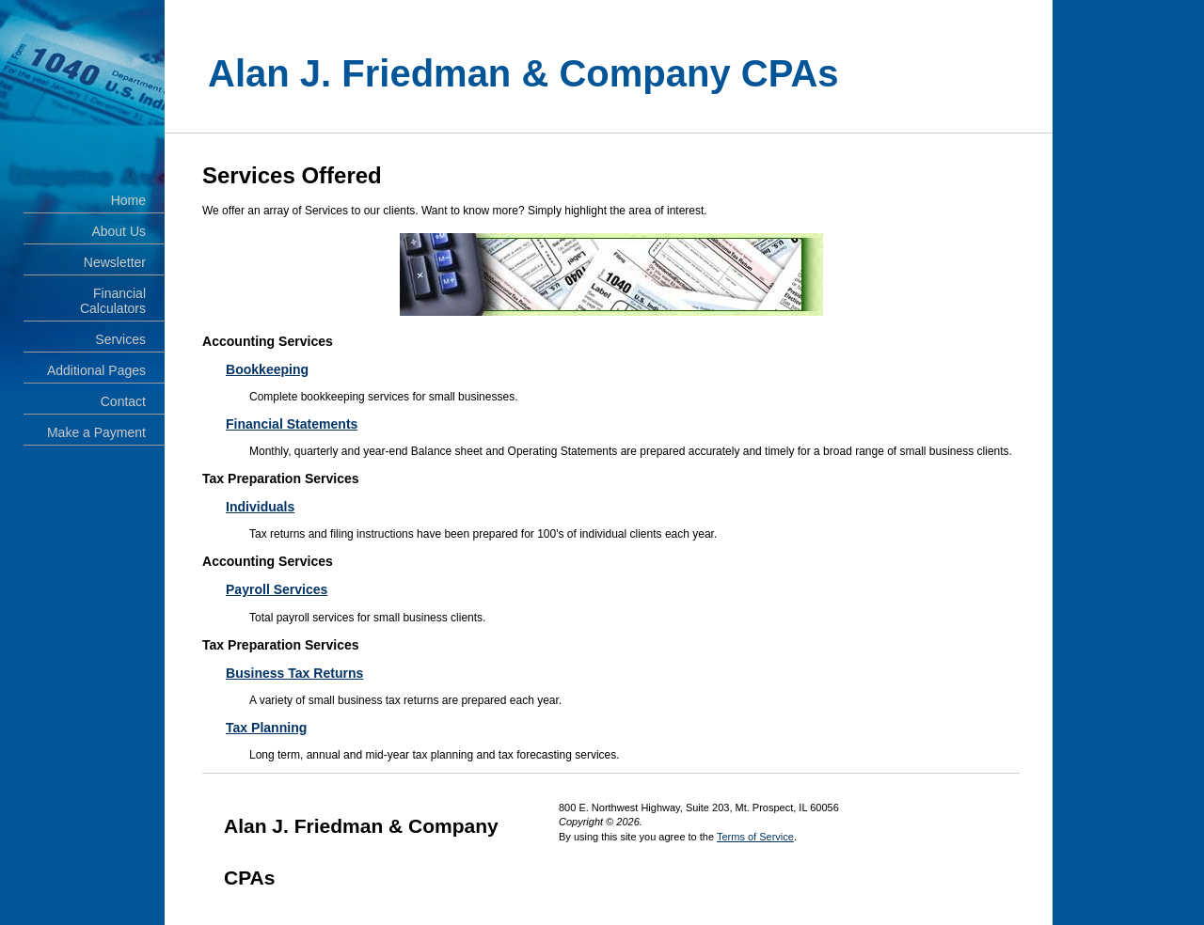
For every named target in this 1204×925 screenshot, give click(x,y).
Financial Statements (291, 423)
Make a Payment (96, 432)
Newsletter (115, 262)
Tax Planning (266, 727)
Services (120, 339)
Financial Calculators (113, 301)
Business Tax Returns (294, 673)
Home (128, 200)
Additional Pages (96, 370)
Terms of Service (755, 836)
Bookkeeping (267, 369)
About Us (118, 231)
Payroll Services (276, 589)
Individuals (260, 506)
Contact (123, 401)
